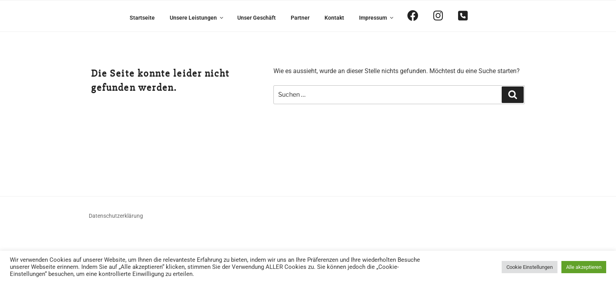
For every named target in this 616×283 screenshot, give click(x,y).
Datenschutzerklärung (116, 216)
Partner (300, 18)
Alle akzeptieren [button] (583, 267)
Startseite (142, 18)
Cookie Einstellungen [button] (529, 267)
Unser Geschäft (256, 18)
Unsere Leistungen (197, 18)
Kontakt (334, 18)
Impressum (376, 18)
